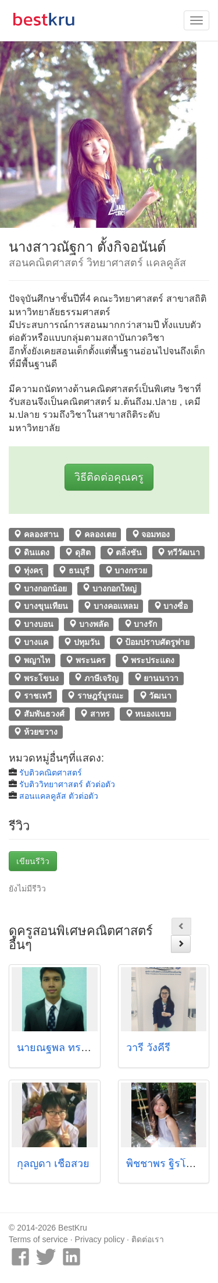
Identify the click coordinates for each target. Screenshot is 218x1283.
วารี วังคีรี (148, 1047)
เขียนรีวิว (32, 861)
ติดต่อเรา (147, 1239)
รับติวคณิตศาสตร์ (50, 772)
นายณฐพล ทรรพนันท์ (66, 1047)
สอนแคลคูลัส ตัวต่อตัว (58, 796)
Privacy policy (100, 1239)
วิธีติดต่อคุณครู (109, 477)
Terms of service (38, 1239)
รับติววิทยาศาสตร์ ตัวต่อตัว (67, 784)
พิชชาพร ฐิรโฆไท (166, 1163)
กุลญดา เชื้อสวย (53, 1163)
